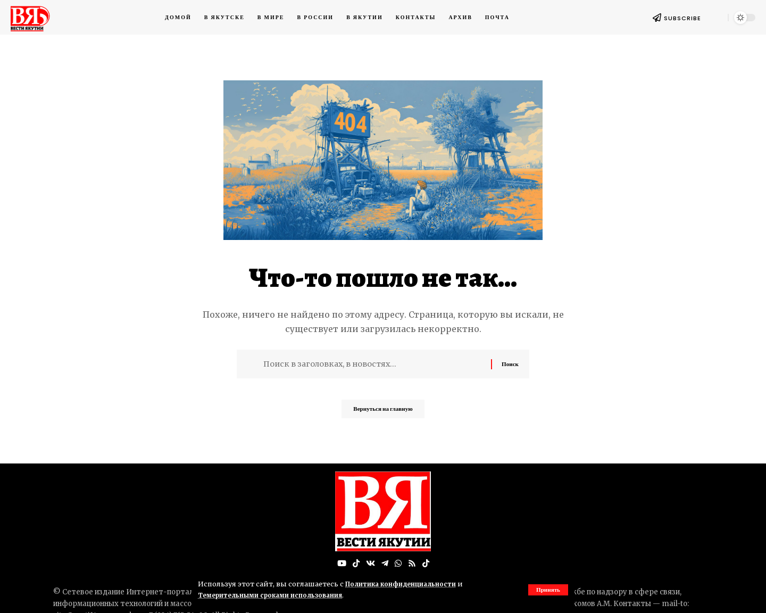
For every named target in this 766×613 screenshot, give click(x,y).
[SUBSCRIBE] (657, 17)
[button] (547, 589)
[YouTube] (339, 564)
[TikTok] (354, 564)
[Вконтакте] (369, 564)
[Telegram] (384, 564)
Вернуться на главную (383, 412)
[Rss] (413, 564)
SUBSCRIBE (682, 18)
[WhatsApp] (398, 564)
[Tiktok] (427, 564)
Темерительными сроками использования (276, 595)
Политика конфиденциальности (404, 583)
